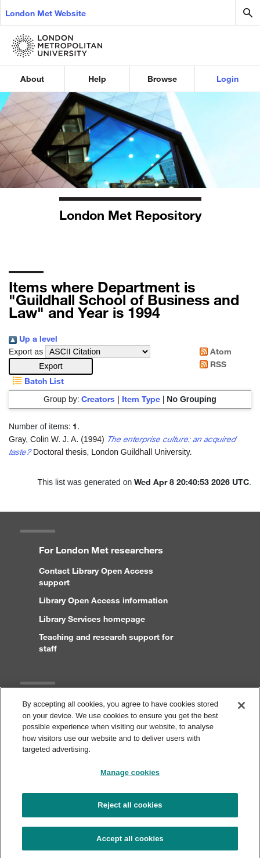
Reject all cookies (130, 809)
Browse (162, 79)
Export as (26, 351)
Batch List (36, 381)
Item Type (141, 399)
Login (227, 79)
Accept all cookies (130, 842)
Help (97, 79)
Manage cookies (130, 776)
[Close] (241, 709)
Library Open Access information (103, 600)
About (32, 79)
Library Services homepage (92, 619)
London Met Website (45, 13)
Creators (98, 399)
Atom (214, 351)
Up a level (33, 338)
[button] (51, 366)
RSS (211, 364)
